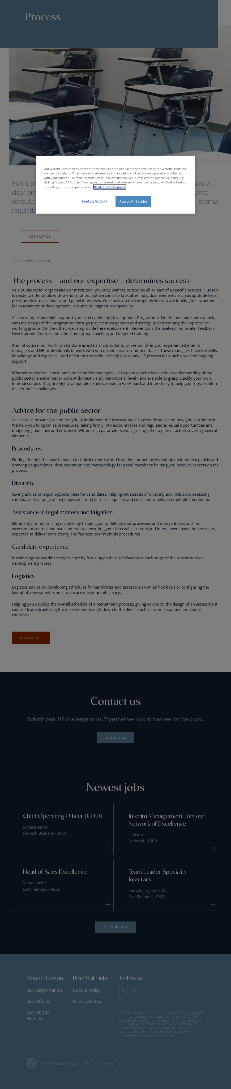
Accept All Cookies (133, 201)
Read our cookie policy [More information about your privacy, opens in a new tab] (109, 187)
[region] (115, 184)
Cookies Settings (94, 201)
